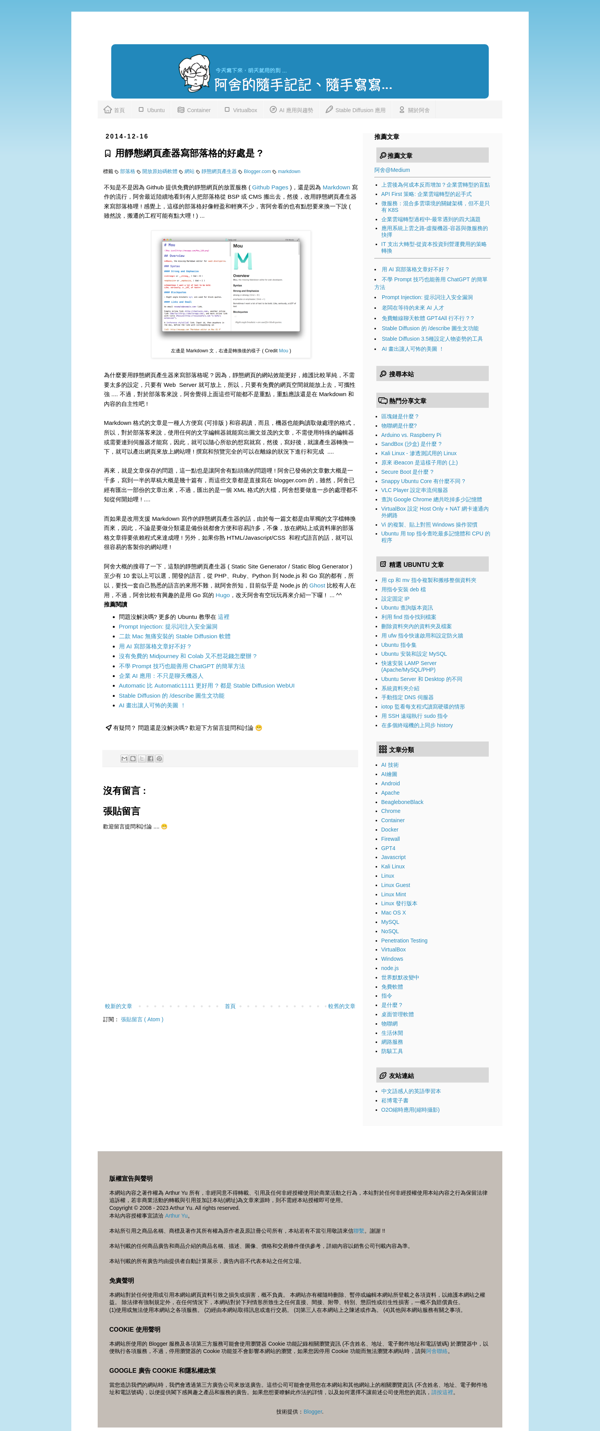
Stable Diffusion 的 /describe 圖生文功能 (172, 695)
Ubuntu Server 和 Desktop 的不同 (421, 679)
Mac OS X (393, 913)
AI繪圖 (389, 774)
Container (193, 109)
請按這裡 (442, 1392)
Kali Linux (393, 866)
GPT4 (388, 848)
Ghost (317, 585)
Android (390, 783)
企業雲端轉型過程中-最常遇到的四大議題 (431, 219)
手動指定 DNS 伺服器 (407, 697)
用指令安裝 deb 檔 (403, 589)
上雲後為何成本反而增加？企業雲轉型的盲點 (435, 185)
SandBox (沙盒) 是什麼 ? (411, 444)
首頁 (114, 109)
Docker (389, 829)
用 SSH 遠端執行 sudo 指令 (414, 716)
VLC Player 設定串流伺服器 (414, 490)
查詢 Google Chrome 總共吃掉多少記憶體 (432, 499)
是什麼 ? (391, 1005)
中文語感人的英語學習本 (411, 1091)
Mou (283, 350)
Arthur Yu (176, 1216)
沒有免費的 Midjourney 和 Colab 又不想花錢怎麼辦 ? (188, 656)
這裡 (223, 616)
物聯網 (389, 1023)
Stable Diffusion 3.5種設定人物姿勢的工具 (432, 339)
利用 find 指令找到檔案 (408, 617)
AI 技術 (390, 765)
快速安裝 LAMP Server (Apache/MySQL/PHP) (409, 666)
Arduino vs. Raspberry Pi (411, 435)
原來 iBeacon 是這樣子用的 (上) (419, 462)
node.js (390, 968)
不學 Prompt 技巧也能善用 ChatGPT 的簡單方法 (182, 666)
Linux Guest (395, 885)
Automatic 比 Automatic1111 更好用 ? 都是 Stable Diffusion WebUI (207, 685)
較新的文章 (118, 1006)
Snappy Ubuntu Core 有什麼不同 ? (423, 481)
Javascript (393, 857)
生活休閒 (392, 1033)
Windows (392, 959)
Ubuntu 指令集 (399, 645)
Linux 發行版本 (399, 903)
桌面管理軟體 (397, 1014)
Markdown (336, 187)
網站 (190, 171)
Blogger (312, 1411)
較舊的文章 (341, 1006)
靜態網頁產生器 (220, 171)
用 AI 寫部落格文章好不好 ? (155, 646)
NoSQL (390, 931)
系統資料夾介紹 (400, 688)
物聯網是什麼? (399, 426)
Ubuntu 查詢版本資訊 (407, 608)
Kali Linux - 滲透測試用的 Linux (419, 453)
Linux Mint (393, 894)
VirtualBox (393, 949)
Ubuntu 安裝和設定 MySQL (414, 654)
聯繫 (358, 1231)
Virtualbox (239, 109)
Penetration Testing (404, 940)
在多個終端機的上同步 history (417, 725)
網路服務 (392, 1042)
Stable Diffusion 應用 (355, 109)
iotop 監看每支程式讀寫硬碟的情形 (423, 706)
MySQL (390, 922)
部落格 (128, 171)
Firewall (390, 839)
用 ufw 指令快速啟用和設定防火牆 (422, 635)
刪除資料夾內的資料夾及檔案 (416, 626)
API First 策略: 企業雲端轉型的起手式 (426, 194)
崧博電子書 (395, 1100)
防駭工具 (392, 1051)
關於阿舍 (413, 109)
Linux (387, 876)
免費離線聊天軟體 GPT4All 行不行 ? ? (428, 318)
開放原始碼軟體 (160, 171)
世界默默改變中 (400, 977)
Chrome (391, 811)
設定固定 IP (395, 599)
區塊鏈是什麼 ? (400, 416)
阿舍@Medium (392, 170)
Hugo (223, 595)
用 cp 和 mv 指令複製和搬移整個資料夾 (428, 580)
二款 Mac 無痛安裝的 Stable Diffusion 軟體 (175, 636)
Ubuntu (150, 109)
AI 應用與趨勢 (291, 109)
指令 (386, 996)
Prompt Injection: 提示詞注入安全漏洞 (168, 626)
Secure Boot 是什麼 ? (407, 472)
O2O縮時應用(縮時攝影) (410, 1110)
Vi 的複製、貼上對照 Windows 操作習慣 (429, 524)
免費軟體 (392, 987)
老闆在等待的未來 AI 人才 (413, 308)
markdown (289, 171)
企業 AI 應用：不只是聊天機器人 (161, 675)
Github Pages (270, 187)
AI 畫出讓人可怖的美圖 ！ (152, 705)
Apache (390, 793)
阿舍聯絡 (437, 1351)
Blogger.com (258, 171)
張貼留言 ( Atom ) (142, 1019)
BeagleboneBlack (402, 802)
